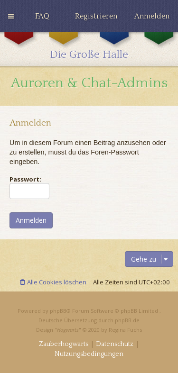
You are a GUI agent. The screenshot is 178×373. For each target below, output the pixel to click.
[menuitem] (42, 16)
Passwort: (25, 179)
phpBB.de (127, 320)
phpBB (58, 310)
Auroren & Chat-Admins (89, 83)
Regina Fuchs (125, 329)
